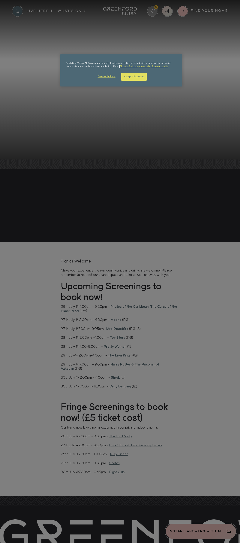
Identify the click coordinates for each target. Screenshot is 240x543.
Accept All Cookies (134, 77)
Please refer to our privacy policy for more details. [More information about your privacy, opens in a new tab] (144, 66)
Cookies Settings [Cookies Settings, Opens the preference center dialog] (107, 76)
